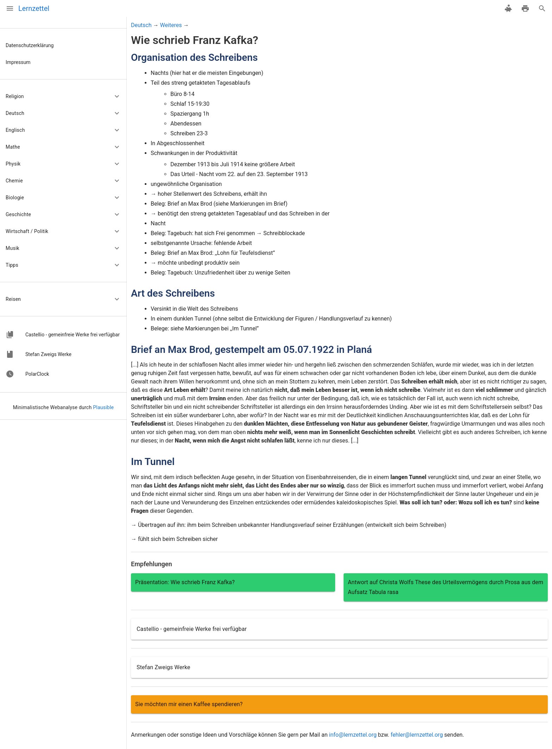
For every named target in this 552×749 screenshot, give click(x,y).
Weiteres (171, 25)
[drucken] (525, 8)
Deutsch (141, 25)
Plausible (103, 407)
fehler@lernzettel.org (417, 734)
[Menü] (9, 8)
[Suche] (542, 8)
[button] (63, 96)
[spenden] (508, 8)
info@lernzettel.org (352, 734)
